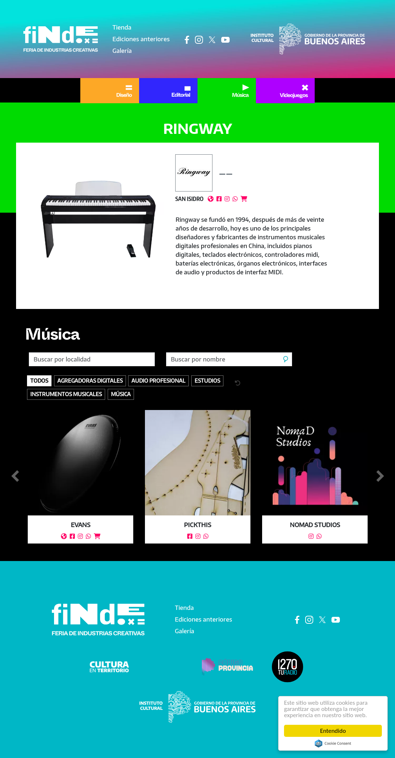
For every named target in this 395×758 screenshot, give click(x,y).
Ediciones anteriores (141, 39)
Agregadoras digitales (90, 380)
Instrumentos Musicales (66, 394)
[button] (99, 219)
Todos (39, 380)
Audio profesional (158, 380)
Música (52, 337)
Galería (122, 50)
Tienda (121, 27)
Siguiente (380, 476)
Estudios (207, 380)
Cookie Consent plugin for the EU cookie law (333, 743)
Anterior (15, 476)
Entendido (333, 731)
